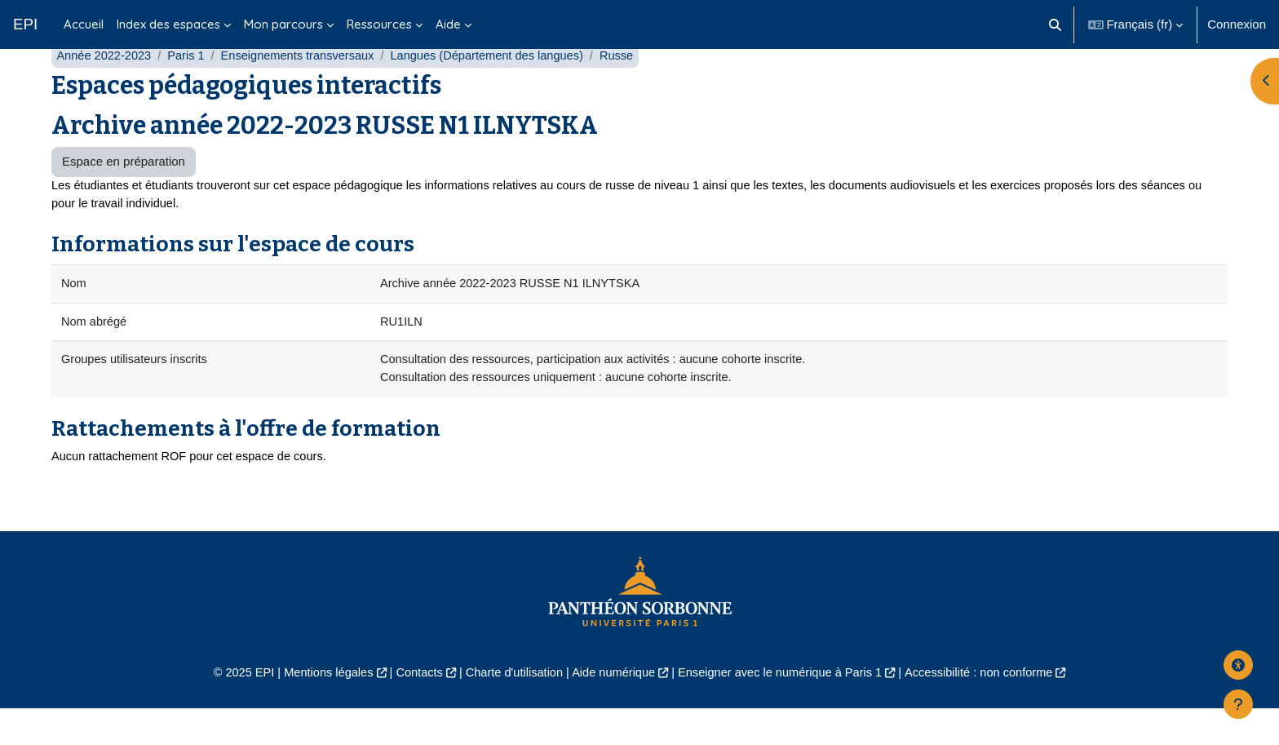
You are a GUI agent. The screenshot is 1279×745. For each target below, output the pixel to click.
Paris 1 (189, 88)
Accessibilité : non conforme (990, 709)
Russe (631, 88)
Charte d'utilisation (510, 709)
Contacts (412, 709)
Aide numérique (612, 709)
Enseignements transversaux (304, 88)
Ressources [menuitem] (379, 24)
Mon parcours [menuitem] (283, 24)
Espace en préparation (123, 194)
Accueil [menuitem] (84, 24)
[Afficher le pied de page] (1238, 704)
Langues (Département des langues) (498, 88)
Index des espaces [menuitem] (168, 24)
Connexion (1236, 24)
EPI (25, 24)
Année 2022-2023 (104, 88)
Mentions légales (318, 709)
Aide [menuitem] (448, 24)
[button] (1055, 24)
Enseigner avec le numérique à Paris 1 (784, 709)
